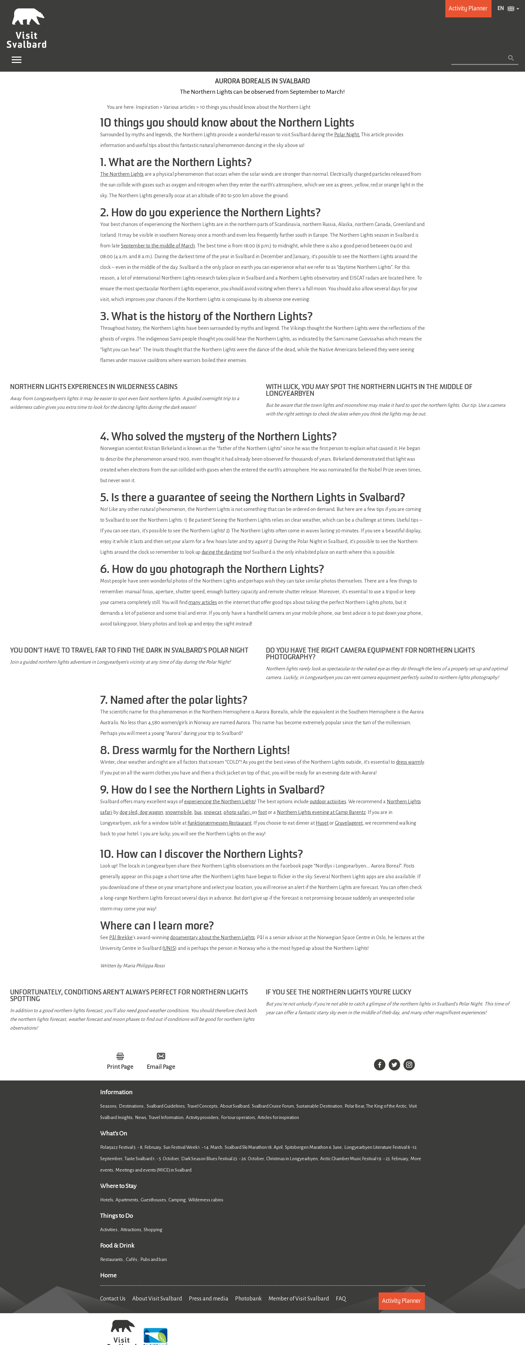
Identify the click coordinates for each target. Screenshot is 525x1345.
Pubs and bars (154, 1259)
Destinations (131, 1106)
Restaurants (112, 1259)
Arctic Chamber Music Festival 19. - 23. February (364, 1159)
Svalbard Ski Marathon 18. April (254, 1147)
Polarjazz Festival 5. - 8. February (130, 1147)
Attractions (131, 1229)
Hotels (106, 1200)
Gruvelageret (349, 823)
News (140, 1117)
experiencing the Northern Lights (219, 801)
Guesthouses (153, 1200)
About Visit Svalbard (157, 1299)
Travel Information (166, 1117)
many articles (203, 602)
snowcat (212, 812)
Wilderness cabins (205, 1200)
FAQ (341, 1299)
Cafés (132, 1259)
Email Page (161, 1067)
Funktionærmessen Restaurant (219, 823)
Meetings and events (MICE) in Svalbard (154, 1170)
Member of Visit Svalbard (299, 1299)
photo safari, (238, 812)
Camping (177, 1200)
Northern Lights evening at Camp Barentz (321, 812)
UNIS (169, 948)
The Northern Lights (122, 174)
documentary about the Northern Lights (212, 937)
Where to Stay (118, 1186)
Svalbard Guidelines (166, 1106)
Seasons (108, 1106)
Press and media (208, 1299)
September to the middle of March (158, 245)
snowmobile (178, 812)
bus (198, 812)
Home (108, 1275)
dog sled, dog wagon (141, 812)
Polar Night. (347, 134)
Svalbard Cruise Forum (273, 1106)
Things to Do (116, 1216)
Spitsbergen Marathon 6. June (313, 1147)
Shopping (153, 1229)
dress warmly (410, 762)
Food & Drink (117, 1246)
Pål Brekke (121, 937)
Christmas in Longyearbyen (292, 1159)
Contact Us (113, 1299)
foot (262, 812)
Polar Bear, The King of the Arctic (375, 1106)
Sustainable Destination (319, 1106)
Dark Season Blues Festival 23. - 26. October (222, 1159)
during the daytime (222, 552)
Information (116, 1092)
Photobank (248, 1299)
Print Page (120, 1067)
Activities (109, 1229)
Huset (322, 823)
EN (501, 8)
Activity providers (202, 1117)
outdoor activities (328, 801)
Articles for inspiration (278, 1117)
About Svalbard (234, 1106)
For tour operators (238, 1117)
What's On (113, 1133)
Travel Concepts (202, 1106)
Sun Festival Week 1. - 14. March (192, 1147)
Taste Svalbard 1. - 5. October (152, 1159)
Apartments (127, 1200)
